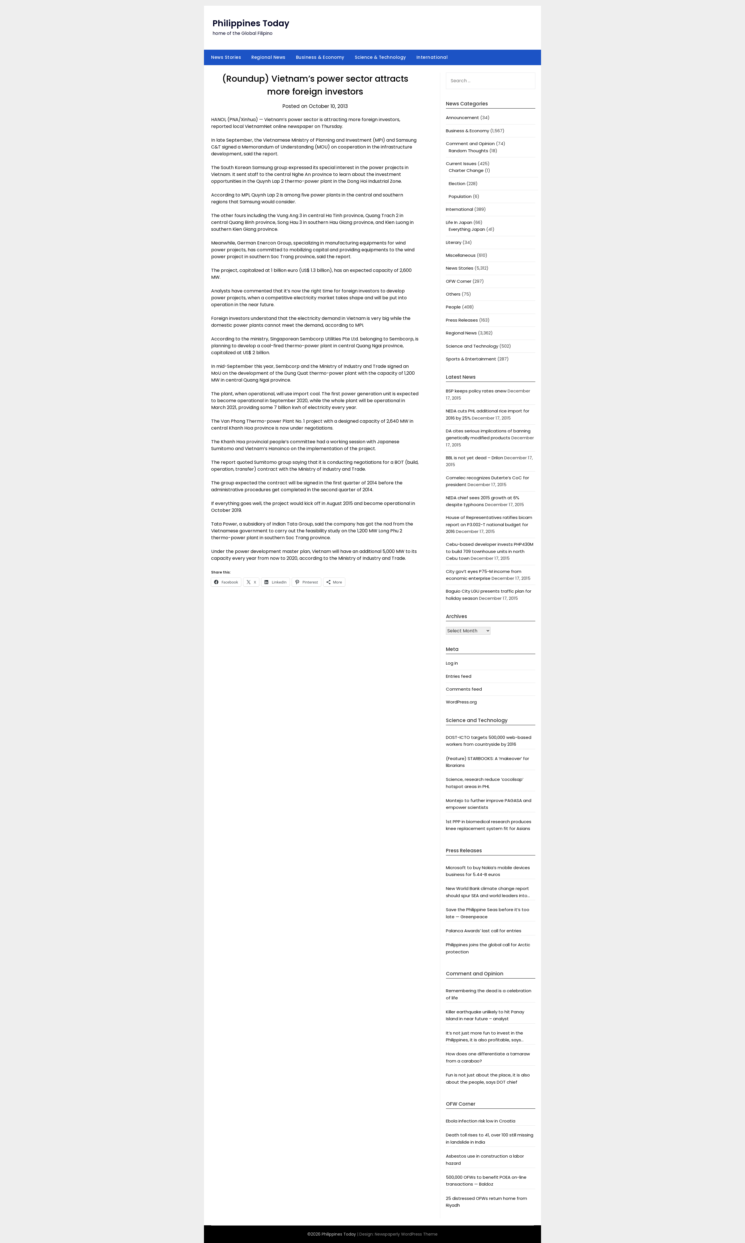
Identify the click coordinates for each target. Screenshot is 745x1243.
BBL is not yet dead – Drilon (474, 458)
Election (457, 184)
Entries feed (458, 676)
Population (460, 196)
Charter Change (466, 170)
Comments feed (464, 689)
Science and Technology (472, 346)
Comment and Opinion (470, 144)
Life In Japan (459, 222)
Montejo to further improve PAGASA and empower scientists (488, 803)
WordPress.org (461, 702)
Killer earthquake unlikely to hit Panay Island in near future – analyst (485, 1015)
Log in (452, 663)
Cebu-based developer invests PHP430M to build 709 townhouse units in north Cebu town (489, 551)
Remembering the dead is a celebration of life (488, 994)
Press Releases (462, 320)
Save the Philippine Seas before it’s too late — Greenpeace (487, 913)
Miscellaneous (461, 255)
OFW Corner (458, 281)
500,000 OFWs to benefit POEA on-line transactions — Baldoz (486, 1180)
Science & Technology (380, 57)
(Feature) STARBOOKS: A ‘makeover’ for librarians (487, 761)
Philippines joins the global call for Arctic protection (488, 948)
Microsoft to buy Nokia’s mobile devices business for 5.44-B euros (488, 871)
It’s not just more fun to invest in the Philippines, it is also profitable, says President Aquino (484, 1037)
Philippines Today (251, 23)
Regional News (268, 57)
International (432, 57)
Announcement (462, 118)
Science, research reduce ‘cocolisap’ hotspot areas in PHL (484, 782)
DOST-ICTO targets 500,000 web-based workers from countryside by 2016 (488, 740)
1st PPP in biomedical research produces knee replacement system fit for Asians (488, 825)
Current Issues (461, 164)
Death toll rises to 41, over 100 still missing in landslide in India (489, 1138)
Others (453, 294)
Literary (453, 242)
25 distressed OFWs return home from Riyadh (486, 1201)
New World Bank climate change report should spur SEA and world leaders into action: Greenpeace (487, 892)
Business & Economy (320, 57)
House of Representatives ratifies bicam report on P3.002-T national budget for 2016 (489, 524)
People (453, 307)
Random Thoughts (468, 151)
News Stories (226, 57)
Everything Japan (467, 229)
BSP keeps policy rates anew (476, 391)
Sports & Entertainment (471, 359)
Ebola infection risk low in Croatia (480, 1121)
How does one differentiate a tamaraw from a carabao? (488, 1057)
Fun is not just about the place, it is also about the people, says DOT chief (488, 1078)
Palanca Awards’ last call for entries (483, 931)
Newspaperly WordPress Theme (406, 1234)
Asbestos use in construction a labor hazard (485, 1159)
